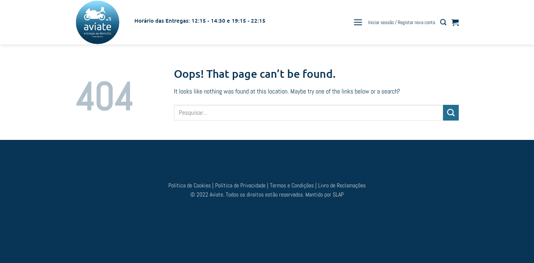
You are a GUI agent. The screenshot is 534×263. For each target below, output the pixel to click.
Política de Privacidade (240, 185)
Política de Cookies (190, 185)
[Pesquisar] (443, 22)
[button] (358, 22)
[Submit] (451, 113)
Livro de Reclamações (342, 185)
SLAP (338, 194)
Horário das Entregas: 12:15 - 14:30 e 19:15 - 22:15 (200, 20)
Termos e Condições (292, 185)
